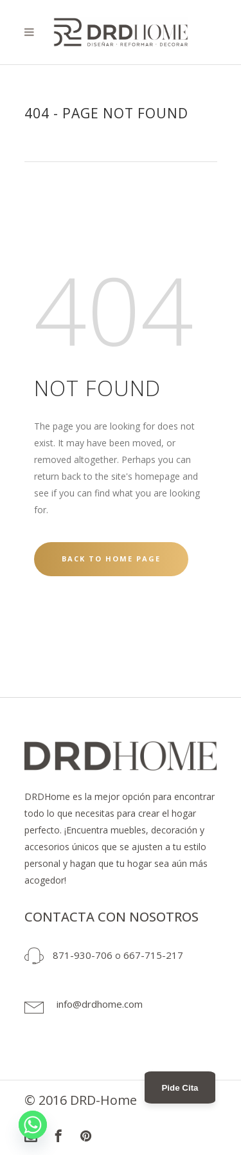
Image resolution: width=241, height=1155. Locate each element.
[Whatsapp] (33, 1125)
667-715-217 (153, 955)
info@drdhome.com (100, 1003)
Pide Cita (179, 1088)
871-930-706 (82, 955)
